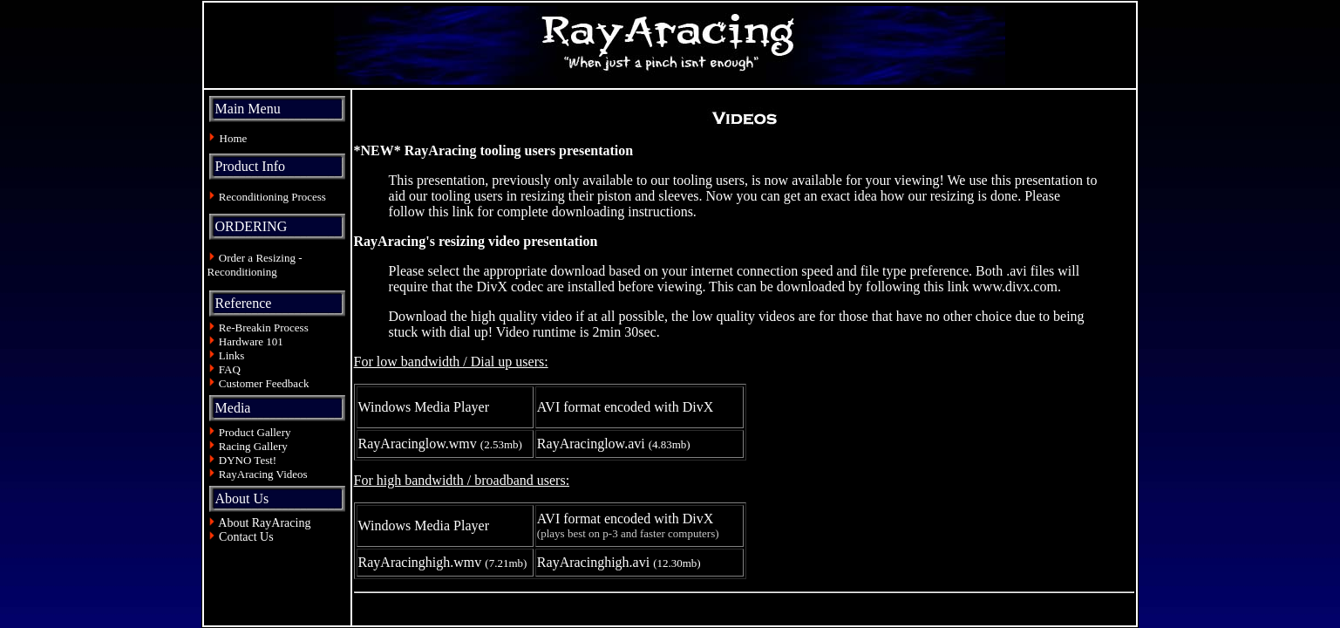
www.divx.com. (1016, 286)
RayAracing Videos (263, 474)
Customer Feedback (264, 383)
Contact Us (246, 536)
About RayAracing (263, 522)
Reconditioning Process (272, 196)
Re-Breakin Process (264, 327)
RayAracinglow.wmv (417, 443)
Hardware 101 (251, 341)
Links (232, 355)
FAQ (230, 369)
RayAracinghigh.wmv (420, 562)
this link (450, 211)
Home (234, 138)
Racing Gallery (253, 446)
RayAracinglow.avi (591, 443)
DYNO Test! (247, 460)
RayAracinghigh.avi (593, 562)
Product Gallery (253, 432)
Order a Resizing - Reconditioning (255, 264)
